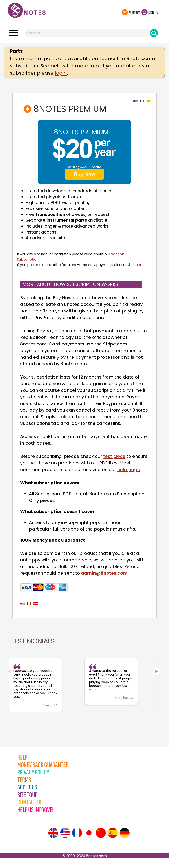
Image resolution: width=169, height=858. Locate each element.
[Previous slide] (9, 671)
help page (128, 469)
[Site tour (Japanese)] (88, 832)
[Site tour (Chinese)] (100, 832)
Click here (135, 264)
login (61, 73)
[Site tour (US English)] (65, 832)
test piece (114, 456)
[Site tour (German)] (124, 832)
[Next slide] (156, 671)
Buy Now (84, 174)
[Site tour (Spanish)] (112, 832)
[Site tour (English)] (53, 832)
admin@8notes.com (104, 573)
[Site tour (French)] (77, 832)
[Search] (154, 33)
